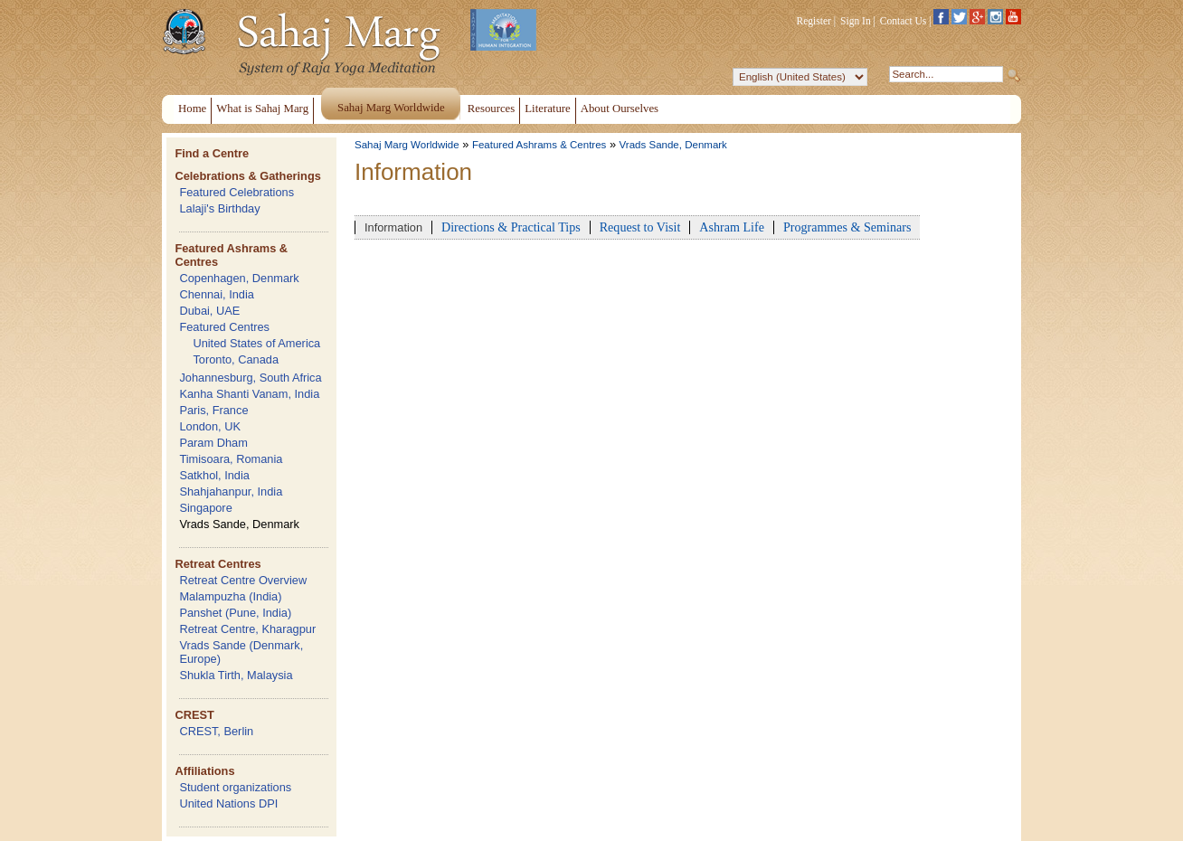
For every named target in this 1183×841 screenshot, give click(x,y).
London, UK (210, 426)
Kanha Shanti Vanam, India (249, 394)
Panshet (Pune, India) (235, 612)
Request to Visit (640, 227)
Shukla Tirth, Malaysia (235, 675)
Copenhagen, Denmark (238, 278)
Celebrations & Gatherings (247, 176)
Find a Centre (212, 153)
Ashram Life (731, 227)
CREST (194, 715)
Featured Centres (224, 327)
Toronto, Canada (236, 359)
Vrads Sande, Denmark (239, 524)
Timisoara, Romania (230, 459)
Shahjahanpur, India (230, 491)
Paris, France (213, 410)
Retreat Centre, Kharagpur (247, 629)
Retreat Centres (217, 564)
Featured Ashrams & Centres (539, 144)
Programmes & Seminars (847, 227)
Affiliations (204, 771)
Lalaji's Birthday (219, 208)
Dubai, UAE (209, 310)
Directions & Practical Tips (511, 227)
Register (814, 20)
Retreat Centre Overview (243, 580)
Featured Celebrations (236, 192)
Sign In (855, 20)
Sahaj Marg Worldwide (407, 144)
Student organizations (235, 787)
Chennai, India (216, 294)
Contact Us (903, 20)
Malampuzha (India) (230, 596)
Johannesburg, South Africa (250, 377)
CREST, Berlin (216, 731)
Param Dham (213, 442)
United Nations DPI (228, 803)
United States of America (256, 343)
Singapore (205, 508)
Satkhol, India (214, 475)
